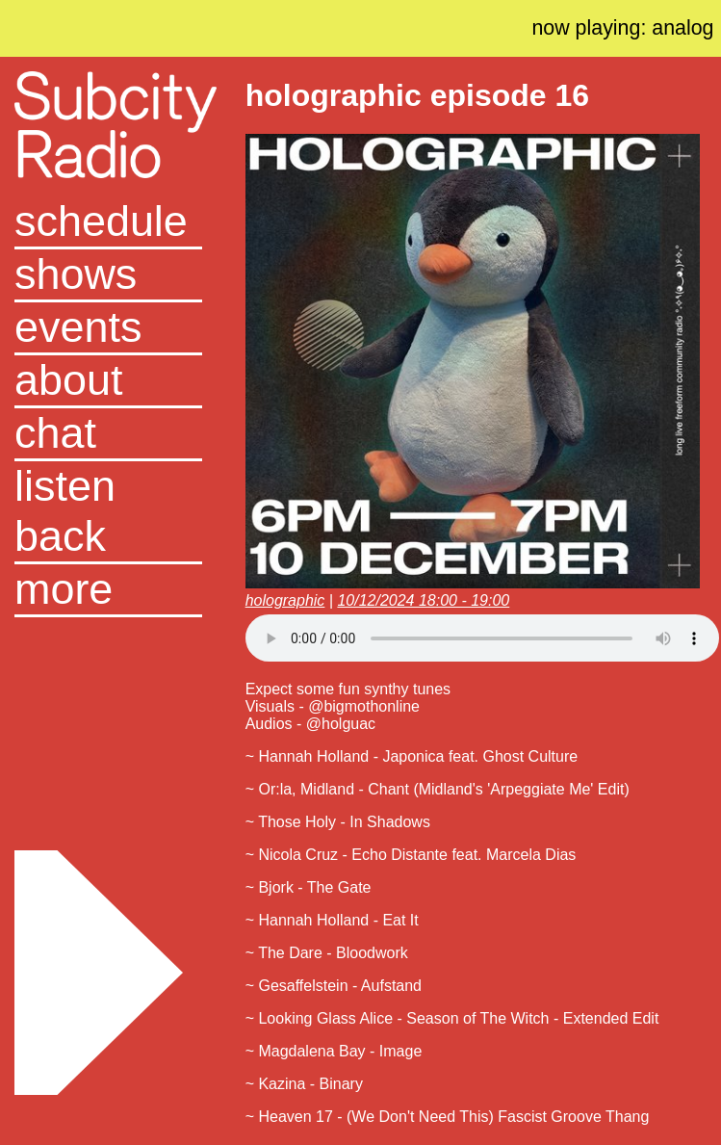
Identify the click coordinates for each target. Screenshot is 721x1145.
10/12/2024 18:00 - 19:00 (423, 600)
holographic (285, 600)
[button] (108, 590)
